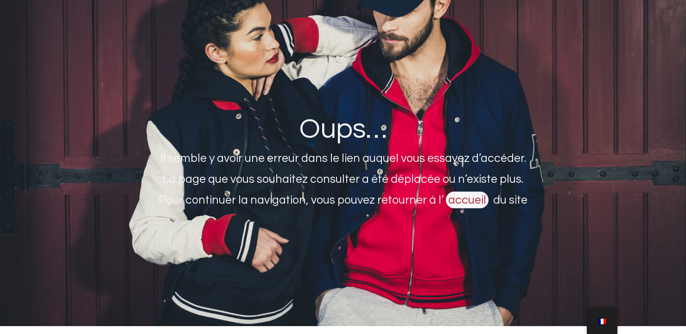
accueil (467, 200)
